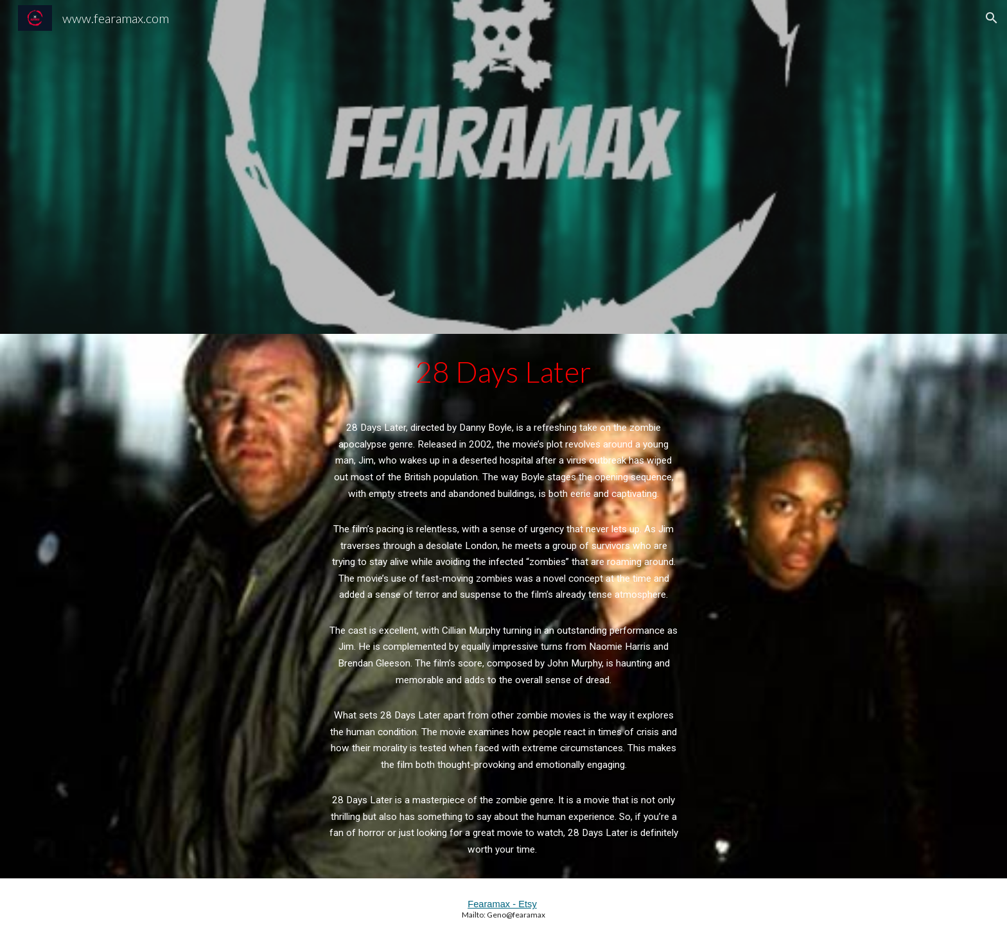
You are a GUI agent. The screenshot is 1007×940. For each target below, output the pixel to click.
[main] (503, 606)
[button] (991, 18)
